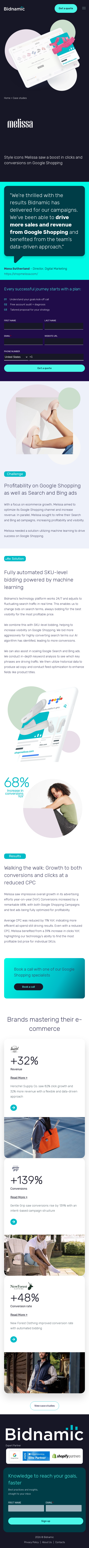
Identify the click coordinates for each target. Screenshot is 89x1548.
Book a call (28, 986)
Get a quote (66, 8)
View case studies (44, 1405)
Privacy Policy (31, 1542)
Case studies (20, 98)
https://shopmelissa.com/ (21, 274)
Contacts (60, 1542)
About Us (47, 1542)
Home (7, 98)
